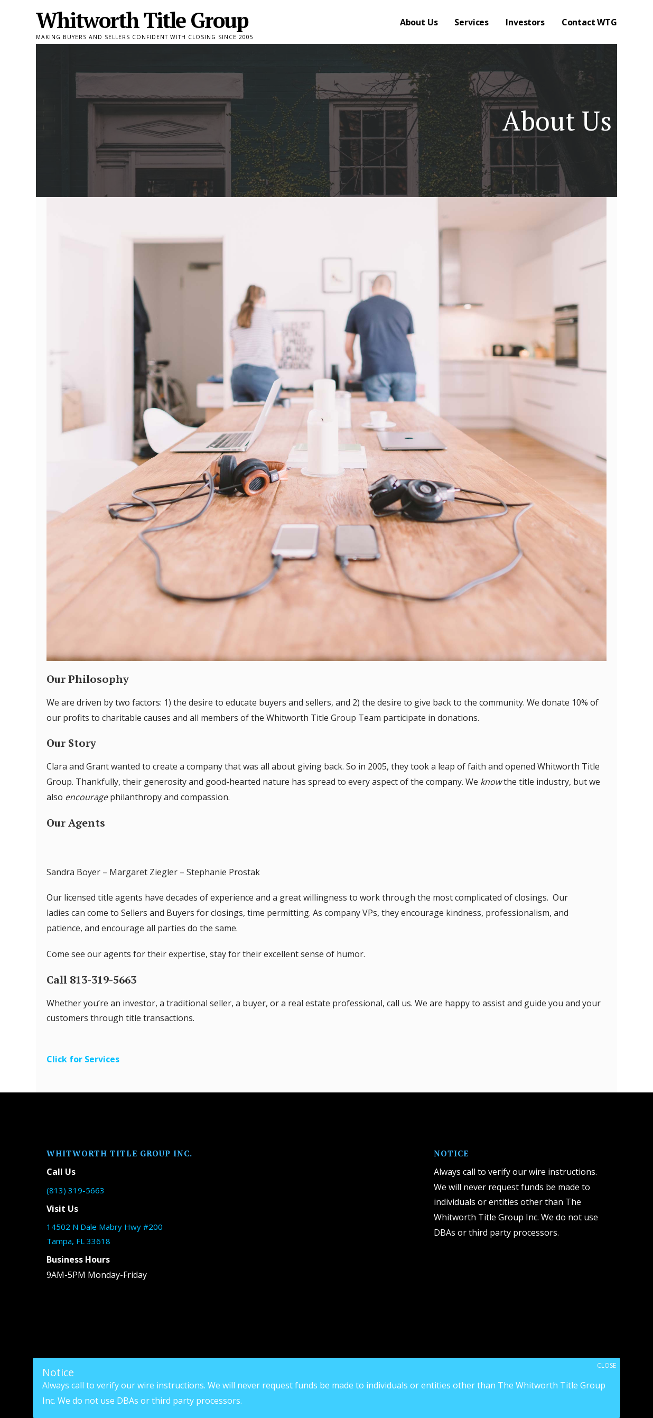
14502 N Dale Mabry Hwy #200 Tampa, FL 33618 (104, 1233)
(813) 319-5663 (75, 1190)
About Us (419, 22)
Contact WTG (589, 22)
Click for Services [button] (82, 1059)
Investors (525, 22)
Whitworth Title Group (142, 20)
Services (471, 22)
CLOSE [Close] (606, 1365)
